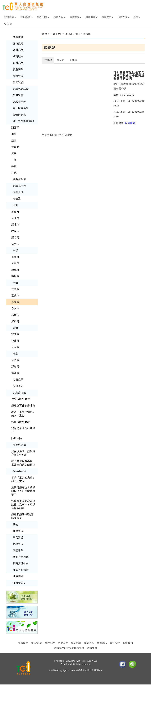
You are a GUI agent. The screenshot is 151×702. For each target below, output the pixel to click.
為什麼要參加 (20, 106)
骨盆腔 (15, 144)
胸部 (13, 132)
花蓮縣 (15, 334)
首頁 (46, 34)
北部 (15, 201)
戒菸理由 (18, 56)
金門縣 (15, 353)
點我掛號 (130, 122)
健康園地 (18, 563)
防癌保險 (16, 429)
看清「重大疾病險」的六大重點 (22, 405)
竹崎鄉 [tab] (48, 60)
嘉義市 (15, 290)
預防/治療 (36, 630)
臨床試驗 (18, 81)
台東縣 (15, 340)
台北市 (15, 214)
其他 (13, 169)
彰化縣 (15, 264)
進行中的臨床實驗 (23, 119)
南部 (15, 277)
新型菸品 (18, 68)
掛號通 (16, 195)
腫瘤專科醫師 (20, 557)
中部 (15, 245)
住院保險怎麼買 (20, 391)
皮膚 (13, 150)
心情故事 (18, 372)
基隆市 (15, 208)
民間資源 (18, 525)
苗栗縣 (15, 252)
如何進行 (18, 94)
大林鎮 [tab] (73, 60)
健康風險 (18, 43)
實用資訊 (102, 630)
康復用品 (18, 538)
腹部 (13, 138)
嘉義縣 (15, 296)
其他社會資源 (20, 544)
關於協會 (115, 630)
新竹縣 (15, 233)
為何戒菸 (18, 49)
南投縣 (15, 271)
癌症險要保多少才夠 (22, 397)
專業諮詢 (76, 630)
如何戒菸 (18, 62)
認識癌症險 (19, 384)
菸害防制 (18, 37)
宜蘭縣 (15, 327)
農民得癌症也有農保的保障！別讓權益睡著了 (22, 480)
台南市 (15, 302)
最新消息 (89, 630)
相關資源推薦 (20, 551)
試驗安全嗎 (19, 100)
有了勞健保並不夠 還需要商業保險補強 (23, 453)
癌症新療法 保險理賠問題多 (23, 505)
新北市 (15, 220)
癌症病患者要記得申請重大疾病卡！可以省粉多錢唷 (22, 493)
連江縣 (15, 365)
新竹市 (15, 239)
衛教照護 (50, 630)
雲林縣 (15, 283)
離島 (15, 346)
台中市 (15, 258)
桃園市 (15, 226)
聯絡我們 (128, 630)
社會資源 (18, 519)
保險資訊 (18, 378)
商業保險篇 (19, 435)
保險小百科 (19, 461)
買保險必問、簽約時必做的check (22, 444)
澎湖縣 (15, 359)
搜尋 (8, 24)
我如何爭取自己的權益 (22, 421)
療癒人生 (63, 630)
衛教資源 (18, 75)
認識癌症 (23, 630)
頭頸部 (15, 125)
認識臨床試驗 (20, 87)
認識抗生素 (19, 176)
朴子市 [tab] (60, 60)
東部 (15, 321)
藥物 (13, 163)
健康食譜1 (18, 570)
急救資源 (18, 532)
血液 (13, 157)
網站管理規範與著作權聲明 (69, 635)
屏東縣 (15, 315)
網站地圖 (92, 635)
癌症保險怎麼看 (20, 413)
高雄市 (15, 308)
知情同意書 (19, 113)
